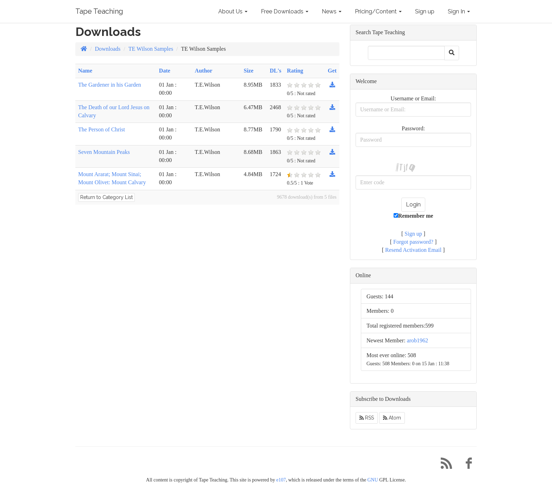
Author (203, 71)
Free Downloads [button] (284, 11)
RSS (366, 418)
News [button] (331, 11)
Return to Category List (106, 197)
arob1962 (417, 340)
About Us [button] (232, 11)
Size (248, 71)
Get (332, 71)
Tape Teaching (99, 11)
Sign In (459, 11)
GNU (373, 480)
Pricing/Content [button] (378, 11)
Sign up (424, 11)
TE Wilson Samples (150, 49)
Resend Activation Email (413, 250)
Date (164, 71)
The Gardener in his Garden (109, 85)
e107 (281, 480)
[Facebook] (466, 465)
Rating (295, 71)
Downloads (107, 49)
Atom (392, 418)
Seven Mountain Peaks (104, 152)
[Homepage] (84, 49)
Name (85, 71)
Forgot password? (413, 242)
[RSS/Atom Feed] (443, 465)
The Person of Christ (101, 129)
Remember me (413, 216)
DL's (275, 71)
